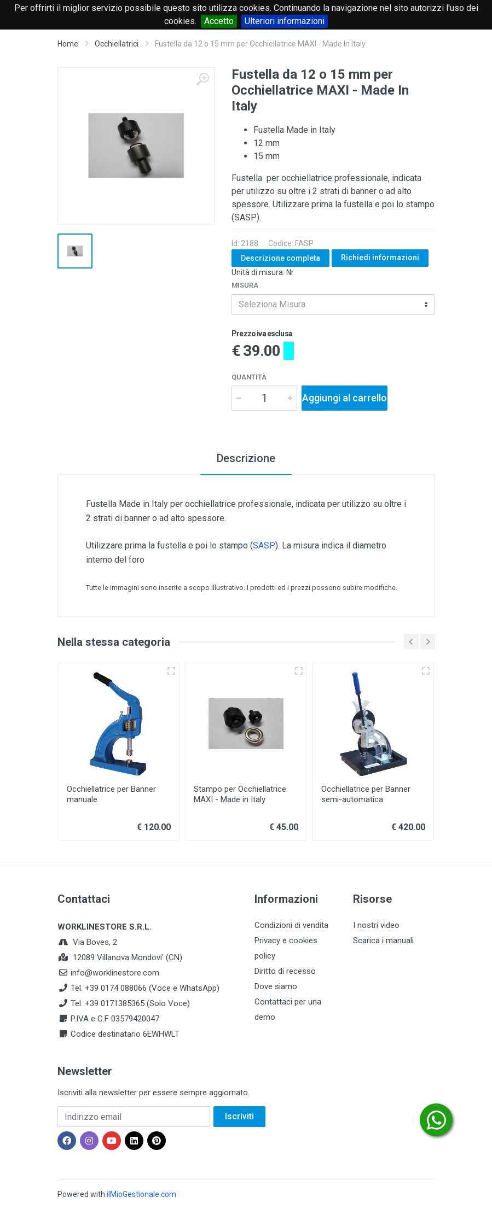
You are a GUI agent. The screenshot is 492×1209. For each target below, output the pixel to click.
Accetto (219, 21)
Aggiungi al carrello (344, 398)
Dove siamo (275, 986)
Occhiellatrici (116, 43)
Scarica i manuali (383, 940)
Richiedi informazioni (380, 257)
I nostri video (376, 925)
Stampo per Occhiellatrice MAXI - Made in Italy (240, 794)
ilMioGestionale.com (141, 1194)
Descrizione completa (280, 258)
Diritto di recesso (285, 971)
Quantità (249, 377)
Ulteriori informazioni (285, 21)
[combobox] (333, 304)
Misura (244, 285)
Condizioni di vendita (291, 925)
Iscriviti (239, 1116)
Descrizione (246, 458)
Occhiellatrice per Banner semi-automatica (365, 794)
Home (67, 43)
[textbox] (333, 304)
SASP (264, 545)
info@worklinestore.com (115, 973)
